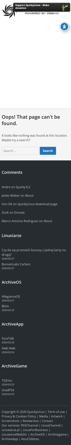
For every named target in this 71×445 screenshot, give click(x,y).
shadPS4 (8, 390)
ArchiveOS (37, 434)
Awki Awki (8, 348)
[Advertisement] (35, 70)
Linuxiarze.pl (11, 430)
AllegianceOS (11, 296)
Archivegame (57, 434)
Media (43, 416)
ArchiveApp (10, 439)
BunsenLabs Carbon (16, 264)
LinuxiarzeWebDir (14, 434)
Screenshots (11, 421)
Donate (19, 212)
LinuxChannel (51, 425)
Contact (47, 421)
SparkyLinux (35, 412)
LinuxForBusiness (35, 430)
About (29, 195)
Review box (31, 421)
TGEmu (7, 380)
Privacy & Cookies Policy (19, 416)
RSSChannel (29, 425)
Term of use (56, 412)
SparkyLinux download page (37, 204)
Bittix (5, 306)
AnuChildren (30, 439)
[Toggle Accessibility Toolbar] (64, 20)
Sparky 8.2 (23, 187)
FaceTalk (8, 338)
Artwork (56, 416)
